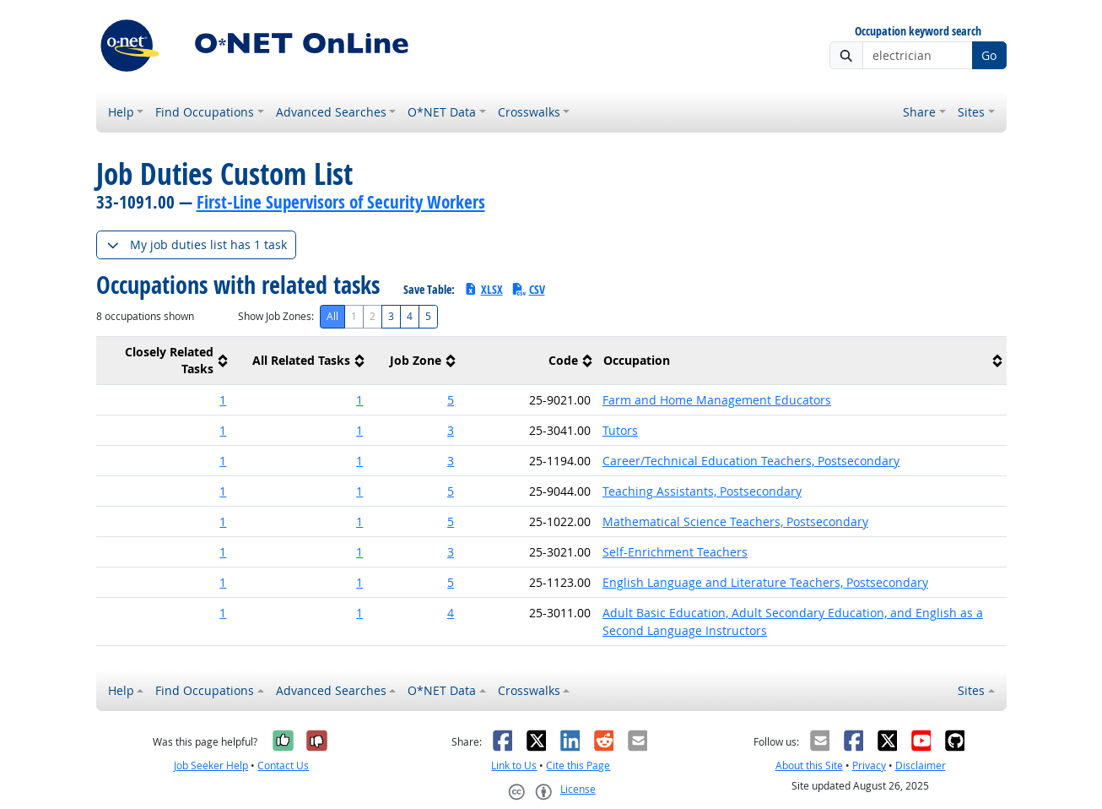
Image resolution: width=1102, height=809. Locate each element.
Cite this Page (578, 765)
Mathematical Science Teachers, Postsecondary (735, 521)
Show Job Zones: (276, 316)
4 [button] (450, 613)
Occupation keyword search (918, 31)
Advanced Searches (331, 112)
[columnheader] (164, 361)
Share (919, 112)
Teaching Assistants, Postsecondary (702, 491)
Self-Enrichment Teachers (675, 552)
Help (121, 112)
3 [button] (450, 430)
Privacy (869, 765)
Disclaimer (920, 765)
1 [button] (222, 400)
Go (989, 55)
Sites (971, 112)
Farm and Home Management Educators (716, 400)
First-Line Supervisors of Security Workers (341, 202)
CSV (528, 289)
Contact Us (283, 765)
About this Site (809, 765)
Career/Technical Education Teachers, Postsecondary (750, 461)
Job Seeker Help (211, 765)
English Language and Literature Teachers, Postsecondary (765, 582)
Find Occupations (204, 112)
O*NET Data (442, 112)
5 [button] (450, 400)
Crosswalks (529, 112)
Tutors (620, 430)
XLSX (483, 289)
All (332, 316)
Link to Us (514, 765)
